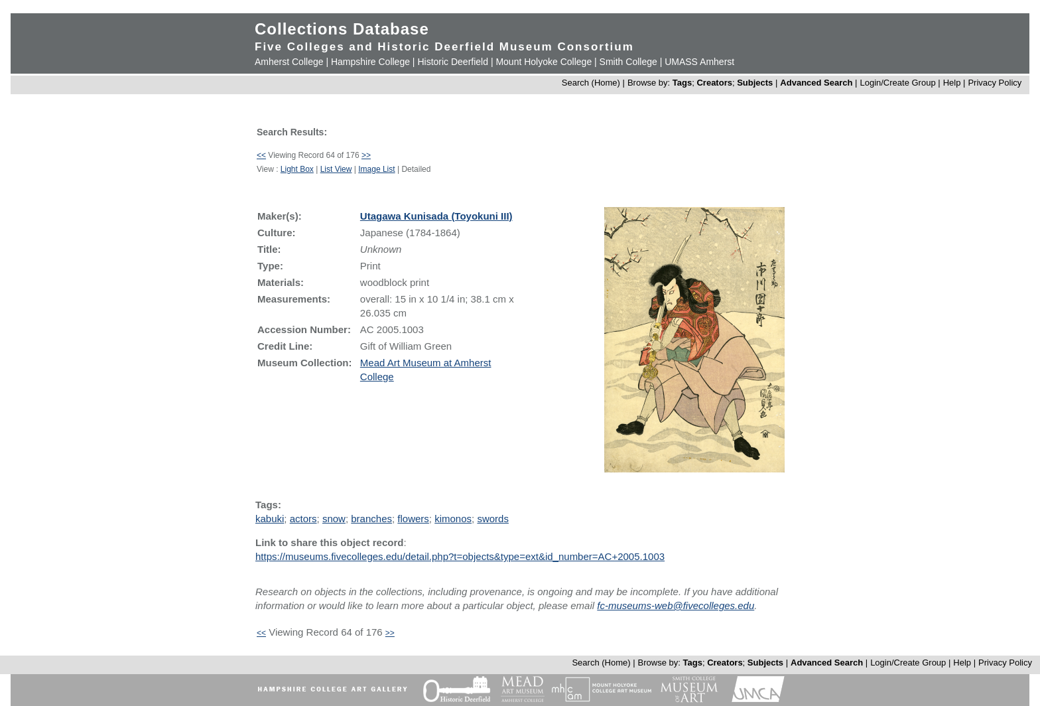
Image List (376, 169)
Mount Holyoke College (543, 61)
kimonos (453, 518)
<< (261, 155)
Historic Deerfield (452, 61)
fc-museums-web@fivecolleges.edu (675, 605)
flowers (413, 518)
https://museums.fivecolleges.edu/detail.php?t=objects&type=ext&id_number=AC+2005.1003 (460, 556)
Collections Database (342, 29)
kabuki (269, 518)
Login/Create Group (899, 83)
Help (952, 83)
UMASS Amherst (699, 61)
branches (371, 518)
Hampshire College (370, 61)
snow (334, 518)
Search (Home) (591, 83)
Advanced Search (816, 83)
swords (493, 518)
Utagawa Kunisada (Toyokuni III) (436, 216)
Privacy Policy (994, 83)
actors (303, 518)
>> (366, 155)
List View (336, 169)
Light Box (297, 169)
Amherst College (289, 61)
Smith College (628, 61)
